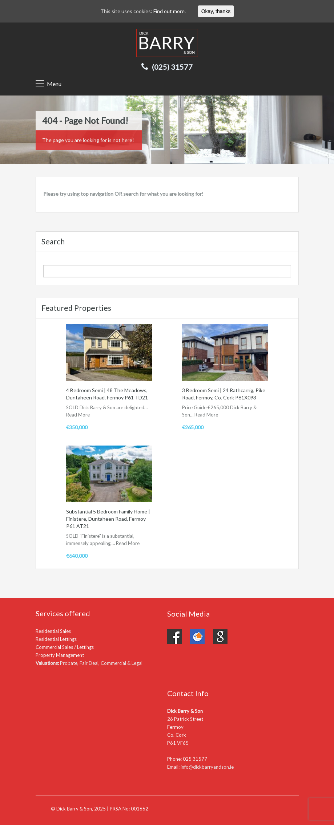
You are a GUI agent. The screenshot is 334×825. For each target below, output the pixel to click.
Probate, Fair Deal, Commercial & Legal (89, 663)
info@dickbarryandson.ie (207, 767)
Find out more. (169, 11)
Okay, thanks (216, 11)
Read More (78, 415)
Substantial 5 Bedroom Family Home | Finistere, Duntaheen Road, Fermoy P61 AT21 (108, 518)
